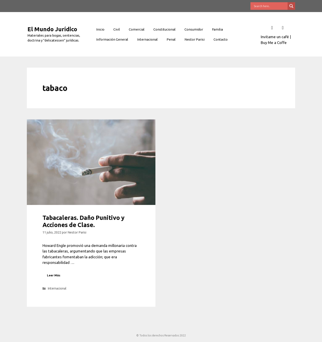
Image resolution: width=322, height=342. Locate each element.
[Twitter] (282, 27)
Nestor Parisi (194, 39)
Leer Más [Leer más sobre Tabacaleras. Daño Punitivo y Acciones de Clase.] (53, 275)
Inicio (100, 29)
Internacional (147, 39)
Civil (116, 29)
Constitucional (164, 29)
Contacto (221, 39)
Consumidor (193, 29)
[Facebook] (271, 27)
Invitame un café (275, 37)
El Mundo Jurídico (52, 29)
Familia (217, 29)
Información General (112, 39)
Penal (171, 39)
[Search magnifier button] (291, 6)
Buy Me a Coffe (274, 42)
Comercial (136, 29)
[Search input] (270, 6)
